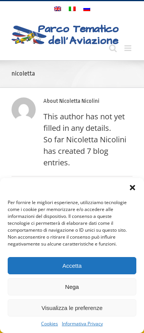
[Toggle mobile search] (113, 48)
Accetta (71, 265)
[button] (132, 187)
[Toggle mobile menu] (128, 48)
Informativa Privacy (82, 323)
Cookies (49, 323)
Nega (72, 287)
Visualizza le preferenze (72, 308)
